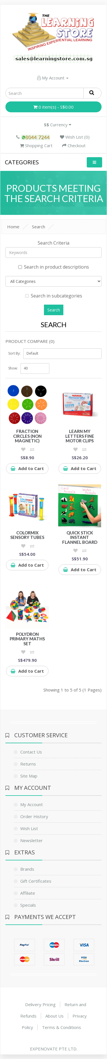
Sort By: (14, 353)
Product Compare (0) (29, 341)
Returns (28, 764)
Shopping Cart (36, 145)
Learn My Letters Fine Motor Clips (79, 436)
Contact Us (31, 752)
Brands (27, 869)
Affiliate (27, 893)
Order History (34, 816)
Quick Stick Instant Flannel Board (79, 537)
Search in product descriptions (53, 267)
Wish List (29, 828)
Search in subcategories (53, 296)
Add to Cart (27, 468)
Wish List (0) (75, 137)
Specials (28, 905)
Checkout (74, 145)
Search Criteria (53, 243)
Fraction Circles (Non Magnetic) (27, 436)
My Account (52, 78)
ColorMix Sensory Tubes (27, 535)
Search (38, 226)
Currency (57, 124)
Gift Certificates (35, 881)
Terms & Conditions (61, 1027)
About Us (54, 1016)
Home (13, 226)
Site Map (28, 776)
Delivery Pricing (40, 1004)
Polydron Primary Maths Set (27, 639)
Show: (13, 368)
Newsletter (31, 840)
